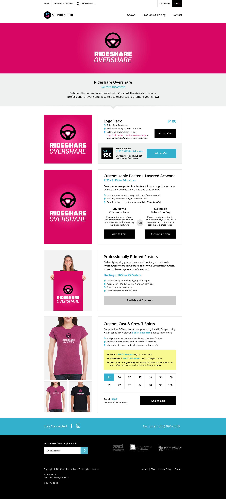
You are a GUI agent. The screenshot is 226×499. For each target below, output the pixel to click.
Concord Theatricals (113, 87)
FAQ (153, 469)
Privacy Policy (164, 469)
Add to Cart (165, 133)
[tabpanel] (68, 348)
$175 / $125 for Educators (120, 180)
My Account (165, 3)
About (144, 469)
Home (46, 3)
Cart (177, 3)
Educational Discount (63, 3)
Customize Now (160, 234)
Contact (178, 469)
